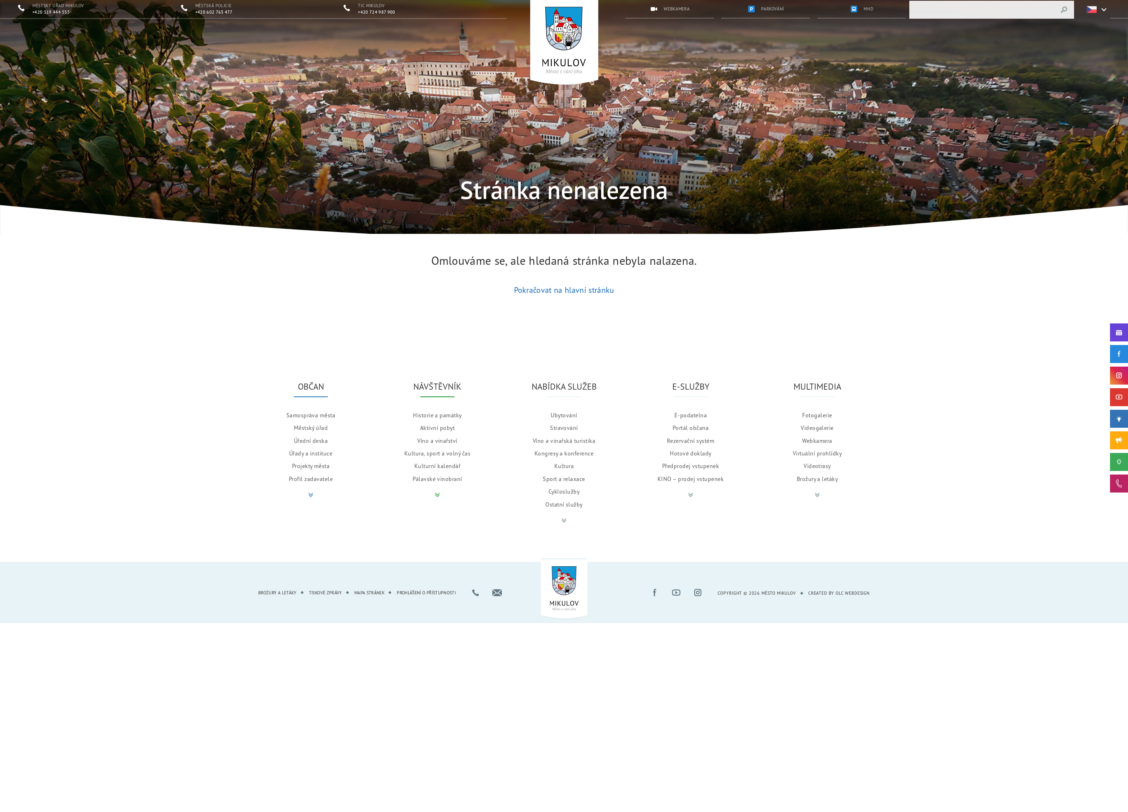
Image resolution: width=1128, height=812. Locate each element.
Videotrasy (817, 464)
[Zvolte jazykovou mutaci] (1092, 10)
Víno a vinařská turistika (564, 439)
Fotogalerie (817, 414)
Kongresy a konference (564, 452)
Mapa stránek (369, 591)
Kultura (564, 464)
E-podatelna (690, 414)
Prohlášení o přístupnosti (426, 591)
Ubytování (564, 414)
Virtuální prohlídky (817, 452)
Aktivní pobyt (437, 426)
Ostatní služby (564, 503)
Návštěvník (437, 385)
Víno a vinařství (437, 439)
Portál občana (691, 426)
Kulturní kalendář (437, 464)
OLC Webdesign (853, 592)
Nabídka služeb (564, 385)
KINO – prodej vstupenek (691, 477)
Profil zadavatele (311, 477)
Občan (311, 385)
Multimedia (817, 385)
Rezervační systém (690, 439)
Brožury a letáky (817, 477)
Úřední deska (311, 439)
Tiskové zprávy (325, 591)
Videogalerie (817, 426)
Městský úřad (311, 426)
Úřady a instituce (310, 452)
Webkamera (817, 439)
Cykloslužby (564, 490)
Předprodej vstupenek (690, 464)
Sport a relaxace (564, 477)
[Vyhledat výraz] (1064, 10)
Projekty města (311, 464)
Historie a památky (437, 414)
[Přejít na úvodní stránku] (564, 40)
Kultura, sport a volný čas (437, 452)
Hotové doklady (690, 452)
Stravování (564, 426)
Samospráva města (311, 414)
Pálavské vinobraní (437, 477)
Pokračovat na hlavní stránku (564, 290)
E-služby (690, 385)
